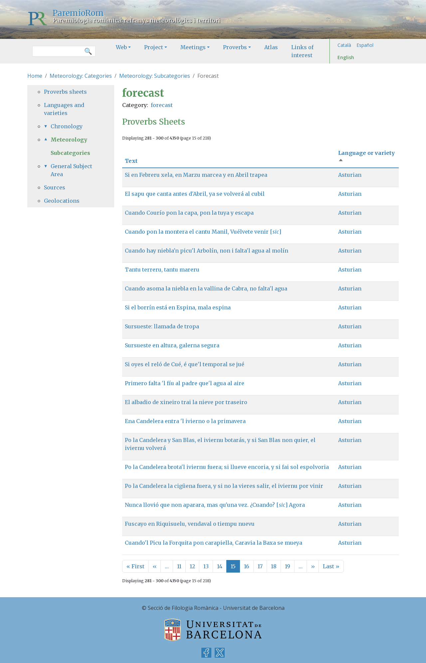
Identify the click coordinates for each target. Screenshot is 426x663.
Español (364, 45)
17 (260, 566)
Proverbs (235, 47)
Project (153, 47)
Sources (54, 187)
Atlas (271, 47)
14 (219, 566)
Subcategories (70, 153)
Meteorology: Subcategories (154, 75)
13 (206, 566)
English (345, 57)
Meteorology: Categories (81, 75)
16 (246, 566)
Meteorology (69, 139)
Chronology (67, 126)
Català (344, 45)
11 (179, 566)
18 (274, 566)
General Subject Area (71, 170)
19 (287, 566)
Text (131, 161)
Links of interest (302, 51)
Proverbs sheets (65, 91)
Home (34, 75)
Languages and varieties (64, 109)
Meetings (193, 47)
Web (121, 47)
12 (192, 566)
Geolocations (62, 200)
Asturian (349, 174)
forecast (162, 105)
